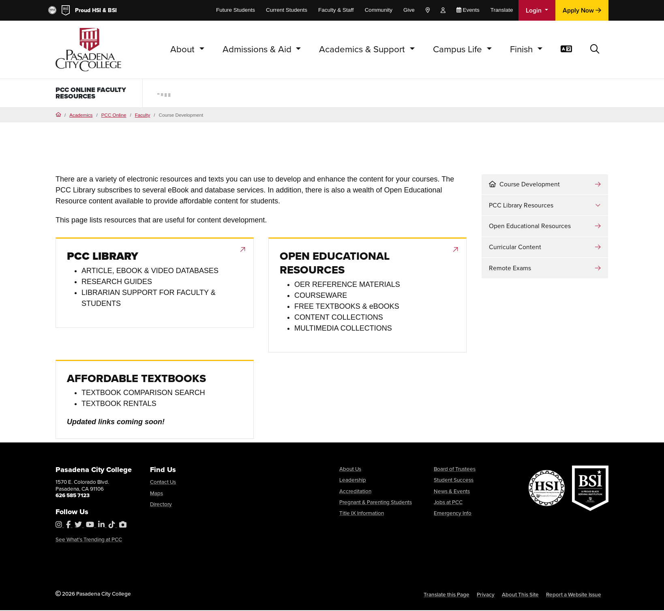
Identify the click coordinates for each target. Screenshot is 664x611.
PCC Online (113, 115)
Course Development (524, 185)
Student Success (453, 480)
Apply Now (582, 10)
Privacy (486, 595)
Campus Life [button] (458, 49)
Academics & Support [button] (363, 49)
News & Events (452, 492)
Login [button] (534, 10)
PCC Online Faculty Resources (95, 94)
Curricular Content (515, 247)
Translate (502, 10)
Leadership (352, 480)
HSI (96, 10)
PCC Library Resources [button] (521, 206)
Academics (80, 115)
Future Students (235, 10)
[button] (595, 50)
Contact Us (163, 483)
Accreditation (355, 492)
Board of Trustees (455, 470)
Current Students (286, 10)
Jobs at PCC (448, 503)
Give (409, 10)
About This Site (520, 595)
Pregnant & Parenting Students (375, 503)
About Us (350, 470)
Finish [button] (522, 49)
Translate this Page (446, 595)
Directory (161, 505)
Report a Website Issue (573, 595)
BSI (112, 10)
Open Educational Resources (530, 226)
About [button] (183, 49)
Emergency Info (452, 514)
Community (378, 10)
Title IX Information (361, 514)
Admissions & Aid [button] (258, 49)
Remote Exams (510, 268)
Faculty (142, 115)
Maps (156, 494)
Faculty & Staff (336, 10)
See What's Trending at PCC (89, 540)
